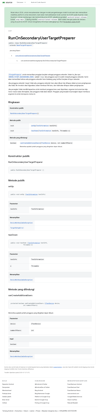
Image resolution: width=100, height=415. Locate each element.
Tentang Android (7, 411)
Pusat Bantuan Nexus (73, 390)
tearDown (34, 131)
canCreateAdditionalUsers (30, 143)
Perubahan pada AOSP (71, 22)
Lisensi (32, 411)
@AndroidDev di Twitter (42, 387)
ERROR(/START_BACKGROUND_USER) (21, 77)
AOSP (10, 31)
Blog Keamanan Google (42, 393)
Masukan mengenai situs (50, 411)
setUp (33, 126)
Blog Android (39, 390)
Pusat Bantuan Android (74, 384)
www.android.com (73, 393)
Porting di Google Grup (42, 403)
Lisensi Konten (57, 367)
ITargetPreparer (15, 75)
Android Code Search (38, 2)
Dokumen (20, 2)
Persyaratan (6, 387)
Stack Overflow (72, 400)
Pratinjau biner (6, 393)
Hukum (26, 411)
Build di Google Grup (41, 400)
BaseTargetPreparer (24, 45)
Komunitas (18, 411)
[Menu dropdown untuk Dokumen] (26, 2)
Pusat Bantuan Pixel (73, 387)
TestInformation (42, 126)
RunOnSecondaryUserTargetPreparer (23, 113)
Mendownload (6, 390)
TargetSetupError (17, 228)
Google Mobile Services (74, 396)
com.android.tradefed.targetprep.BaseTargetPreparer (32, 56)
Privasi (38, 411)
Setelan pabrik (6, 396)
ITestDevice (45, 143)
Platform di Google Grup (42, 396)
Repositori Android (8, 384)
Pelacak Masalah (72, 403)
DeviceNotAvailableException (21, 223)
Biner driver (5, 400)
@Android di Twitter (41, 384)
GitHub (4, 403)
